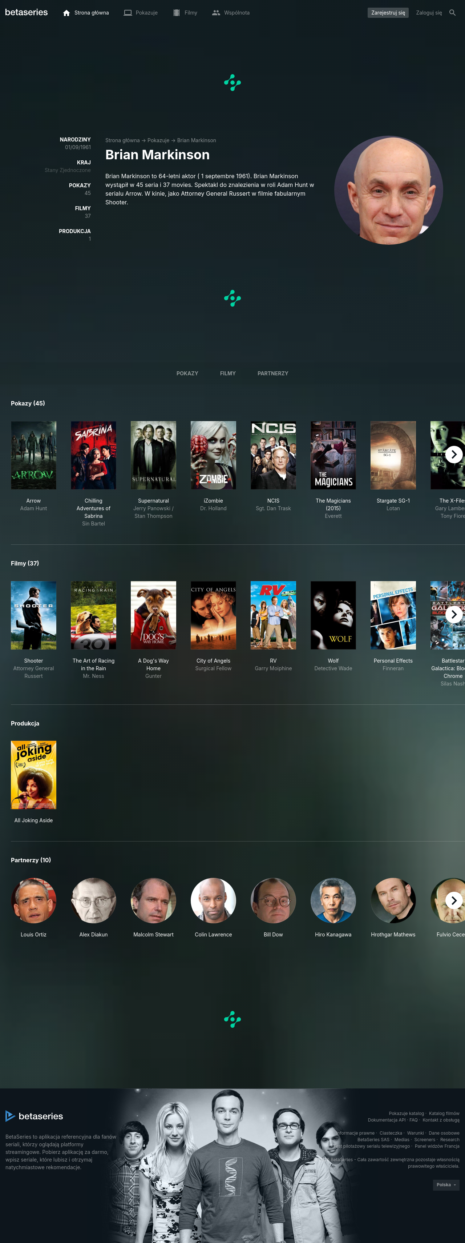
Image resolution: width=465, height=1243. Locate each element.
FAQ (413, 1120)
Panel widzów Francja (437, 1146)
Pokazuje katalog (406, 1113)
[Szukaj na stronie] (453, 13)
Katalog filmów (444, 1113)
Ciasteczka (391, 1133)
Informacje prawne (355, 1133)
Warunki (415, 1133)
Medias (402, 1139)
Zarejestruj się (388, 12)
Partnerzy (273, 373)
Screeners (425, 1139)
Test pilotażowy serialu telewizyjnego (371, 1146)
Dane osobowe (444, 1133)
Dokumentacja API (387, 1120)
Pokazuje (158, 140)
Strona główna (122, 140)
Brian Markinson (196, 140)
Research (450, 1139)
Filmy (228, 373)
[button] (33, 908)
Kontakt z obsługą (441, 1120)
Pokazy (187, 373)
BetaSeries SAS (373, 1139)
